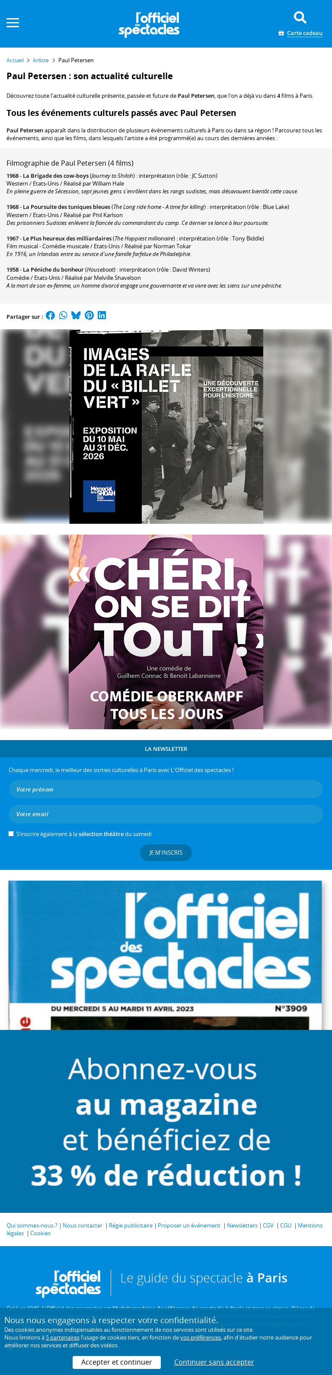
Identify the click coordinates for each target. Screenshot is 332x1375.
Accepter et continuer (116, 1362)
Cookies (40, 1233)
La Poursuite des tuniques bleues (66, 207)
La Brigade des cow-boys (56, 175)
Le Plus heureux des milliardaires (67, 238)
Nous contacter (82, 1225)
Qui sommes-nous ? (31, 1225)
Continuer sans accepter (214, 1362)
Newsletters (242, 1225)
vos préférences (200, 1337)
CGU (285, 1225)
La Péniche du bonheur (53, 269)
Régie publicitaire (131, 1225)
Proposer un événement (189, 1225)
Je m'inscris (166, 852)
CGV (268, 1225)
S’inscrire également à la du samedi (84, 834)
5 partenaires (63, 1337)
